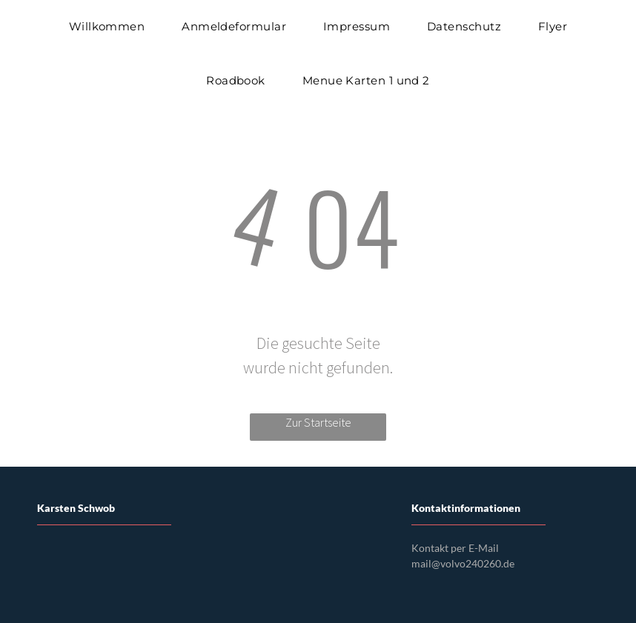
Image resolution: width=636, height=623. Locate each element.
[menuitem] (107, 27)
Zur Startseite (318, 422)
